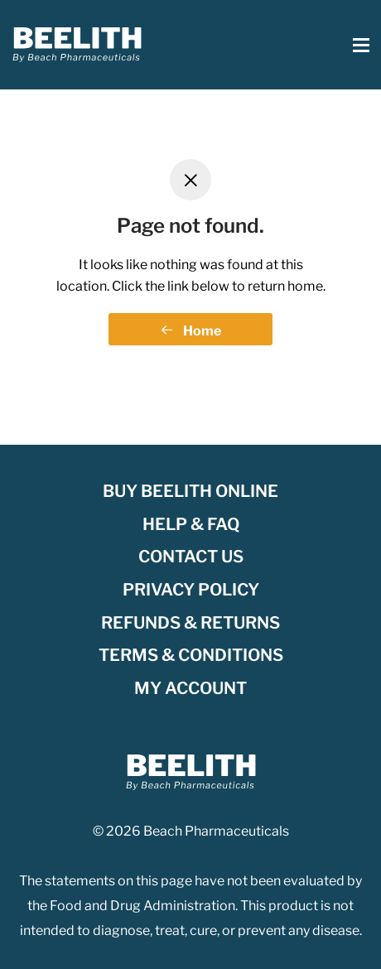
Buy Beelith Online (190, 491)
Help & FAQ (190, 524)
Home (191, 331)
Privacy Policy (191, 590)
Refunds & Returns (190, 623)
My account (190, 688)
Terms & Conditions (191, 655)
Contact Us (191, 556)
